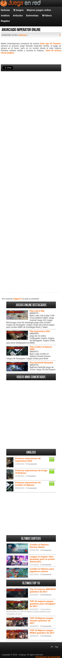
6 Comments (45, 595)
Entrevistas (32, 15)
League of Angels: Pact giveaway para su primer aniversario (42, 559)
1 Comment (31, 476)
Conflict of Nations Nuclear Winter (39, 545)
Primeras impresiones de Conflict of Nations (28, 483)
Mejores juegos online (39, 10)
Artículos (18, 15)
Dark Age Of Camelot (50, 43)
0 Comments (31, 464)
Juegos (19, 10)
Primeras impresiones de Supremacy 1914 (28, 459)
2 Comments (31, 488)
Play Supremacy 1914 (40, 331)
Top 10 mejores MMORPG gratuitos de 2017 (43, 590)
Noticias (5, 10)
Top (56, 647)
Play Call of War (37, 311)
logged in (17, 299)
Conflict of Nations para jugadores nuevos (42, 570)
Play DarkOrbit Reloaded (41, 363)
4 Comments (45, 636)
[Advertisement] (31, 176)
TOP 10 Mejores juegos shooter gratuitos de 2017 (41, 620)
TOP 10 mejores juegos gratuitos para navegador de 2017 (43, 603)
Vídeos (48, 15)
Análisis (5, 15)
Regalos (5, 21)
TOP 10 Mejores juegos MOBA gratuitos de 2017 (42, 631)
